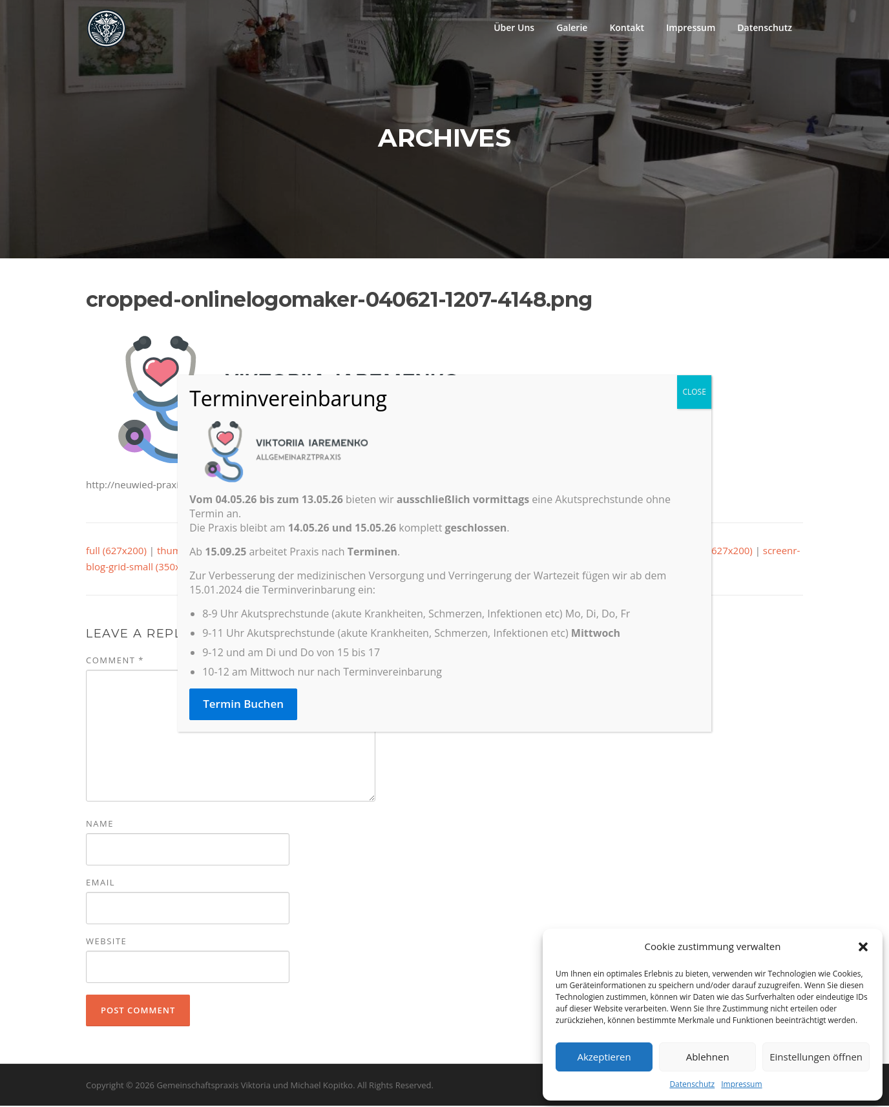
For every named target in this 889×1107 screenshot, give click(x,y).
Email (100, 883)
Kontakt (626, 27)
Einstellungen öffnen (816, 1056)
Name (100, 825)
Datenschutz (692, 1084)
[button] (863, 946)
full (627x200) (116, 550)
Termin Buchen (243, 703)
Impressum (741, 1084)
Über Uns (514, 27)
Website (106, 942)
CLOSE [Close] (694, 391)
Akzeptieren (604, 1056)
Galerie (571, 27)
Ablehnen (707, 1056)
